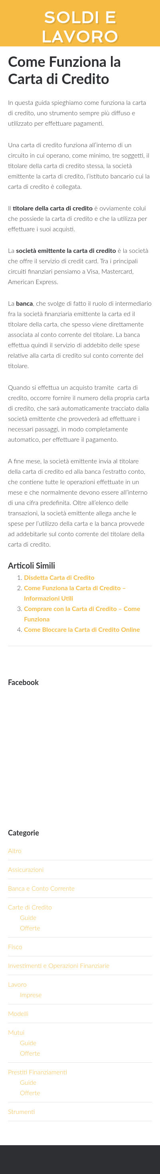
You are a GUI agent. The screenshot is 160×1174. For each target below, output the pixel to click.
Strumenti (21, 1111)
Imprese (30, 994)
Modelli (18, 1013)
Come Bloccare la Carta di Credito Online (82, 629)
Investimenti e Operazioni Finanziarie (58, 965)
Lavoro (17, 984)
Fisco (15, 946)
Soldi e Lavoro (80, 27)
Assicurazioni (25, 869)
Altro (15, 850)
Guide (28, 917)
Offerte (30, 928)
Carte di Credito (30, 907)
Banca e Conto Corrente (41, 888)
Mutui (16, 1032)
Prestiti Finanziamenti (37, 1072)
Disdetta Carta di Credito (59, 577)
